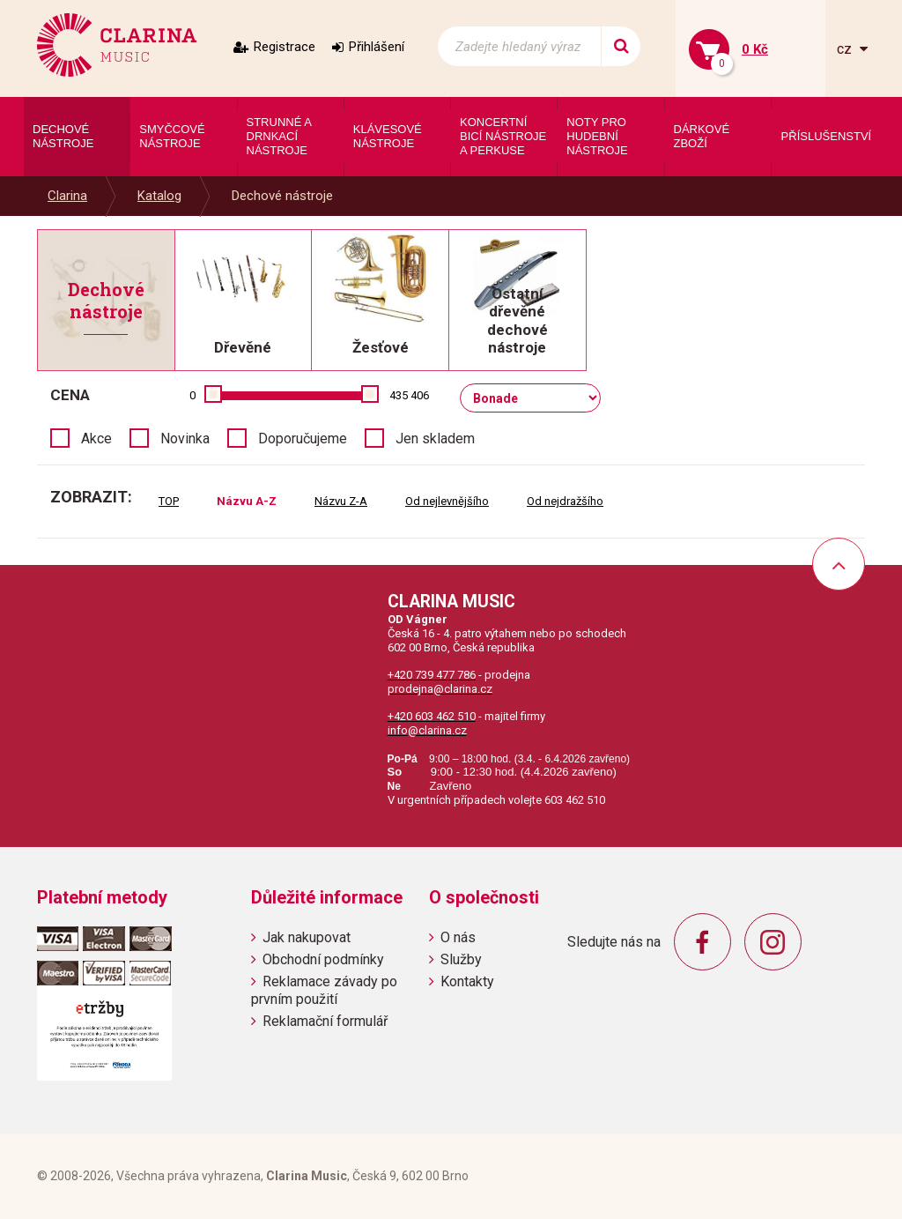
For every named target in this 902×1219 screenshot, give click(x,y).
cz (846, 49)
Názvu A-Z (247, 501)
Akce (96, 438)
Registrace (284, 47)
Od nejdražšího (565, 501)
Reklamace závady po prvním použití (324, 990)
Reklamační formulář (325, 1021)
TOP (169, 501)
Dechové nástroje (282, 196)
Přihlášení (376, 47)
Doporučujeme (302, 438)
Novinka (185, 438)
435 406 (409, 395)
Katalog (159, 196)
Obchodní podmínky (323, 959)
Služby (461, 959)
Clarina (67, 196)
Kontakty (467, 981)
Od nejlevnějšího (447, 501)
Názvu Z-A (340, 501)
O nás (458, 937)
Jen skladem (435, 438)
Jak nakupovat (306, 937)
